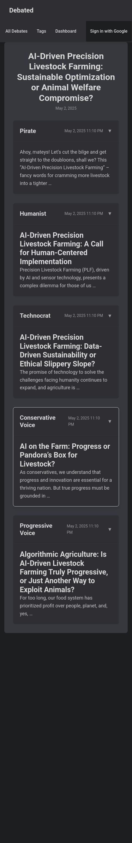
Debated (21, 10)
